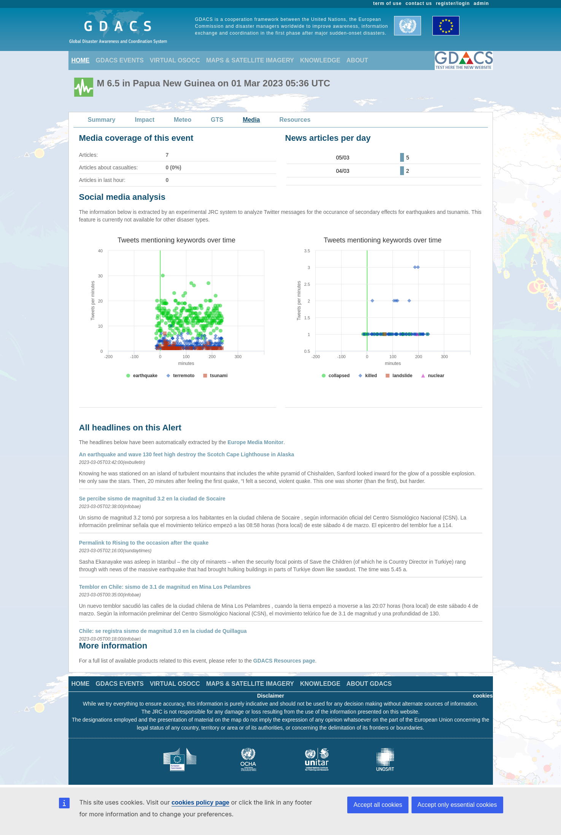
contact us (418, 3)
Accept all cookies (377, 805)
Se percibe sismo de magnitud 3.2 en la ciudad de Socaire (152, 499)
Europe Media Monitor (255, 442)
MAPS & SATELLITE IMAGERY (250, 60)
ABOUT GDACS (369, 683)
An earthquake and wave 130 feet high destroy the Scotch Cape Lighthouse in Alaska (186, 454)
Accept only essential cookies (457, 805)
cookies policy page (200, 802)
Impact (144, 119)
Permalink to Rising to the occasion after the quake (144, 543)
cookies (483, 696)
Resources (294, 119)
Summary (102, 119)
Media (251, 119)
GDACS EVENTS (120, 60)
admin (481, 3)
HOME (81, 60)
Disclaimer (270, 696)
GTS (217, 119)
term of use (387, 3)
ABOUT (357, 60)
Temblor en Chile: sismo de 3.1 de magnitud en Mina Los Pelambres (165, 587)
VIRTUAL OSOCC (175, 60)
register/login (453, 3)
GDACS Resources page (284, 661)
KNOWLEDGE (320, 60)
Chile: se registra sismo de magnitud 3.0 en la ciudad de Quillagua (163, 631)
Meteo (182, 119)
